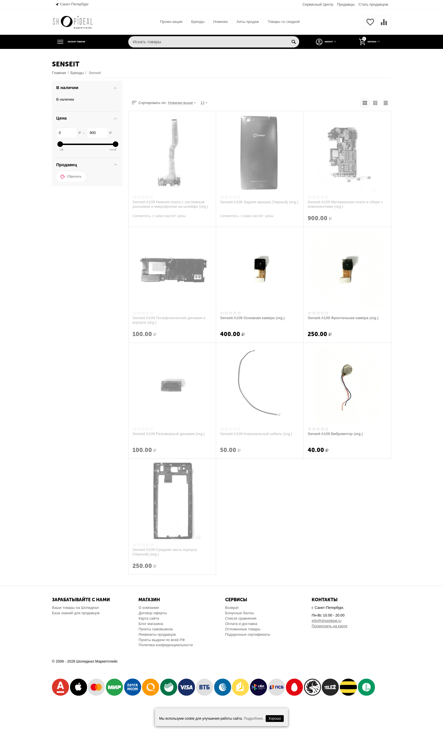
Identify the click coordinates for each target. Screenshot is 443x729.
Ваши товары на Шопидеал (75, 607)
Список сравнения (241, 618)
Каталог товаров (86, 42)
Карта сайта (148, 618)
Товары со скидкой (283, 22)
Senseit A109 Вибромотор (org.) (336, 434)
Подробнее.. (254, 718)
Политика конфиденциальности (165, 645)
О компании (148, 607)
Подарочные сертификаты (247, 634)
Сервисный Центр (317, 4)
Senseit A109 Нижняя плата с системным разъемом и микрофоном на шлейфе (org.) (172, 204)
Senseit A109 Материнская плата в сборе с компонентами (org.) (347, 204)
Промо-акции (171, 22)
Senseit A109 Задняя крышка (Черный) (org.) (255, 204)
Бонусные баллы (239, 613)
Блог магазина (150, 624)
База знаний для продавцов (75, 613)
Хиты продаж (247, 22)
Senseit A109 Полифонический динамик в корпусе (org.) (171, 320)
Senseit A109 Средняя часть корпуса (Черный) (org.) (166, 552)
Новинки (220, 22)
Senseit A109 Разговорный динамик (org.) (170, 434)
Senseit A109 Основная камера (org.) (254, 318)
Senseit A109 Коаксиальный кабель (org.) (257, 434)
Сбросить (70, 176)
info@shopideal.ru (326, 620)
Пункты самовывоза (155, 629)
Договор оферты (152, 613)
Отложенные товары (242, 629)
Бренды (198, 22)
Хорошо (275, 719)
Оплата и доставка (241, 624)
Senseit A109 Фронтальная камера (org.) (345, 318)
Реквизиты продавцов (157, 634)
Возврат (232, 607)
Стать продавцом (373, 4)
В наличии (65, 99)
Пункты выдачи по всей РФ (161, 640)
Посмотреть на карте (330, 626)
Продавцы (346, 4)
